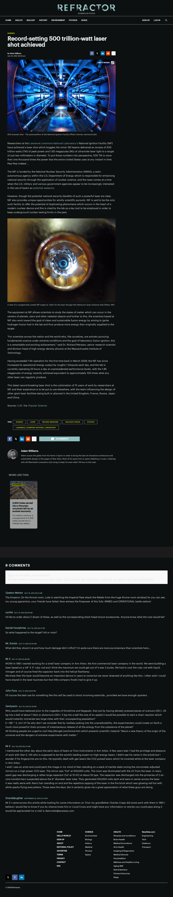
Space (88, 854)
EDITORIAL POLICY (65, 847)
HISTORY (43, 20)
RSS (58, 866)
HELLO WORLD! (64, 836)
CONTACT (61, 862)
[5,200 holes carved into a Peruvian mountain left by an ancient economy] (23, 490)
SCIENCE (89, 832)
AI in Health (119, 847)
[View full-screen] (112, 62)
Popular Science (37, 405)
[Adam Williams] (15, 53)
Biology (88, 839)
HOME (8, 20)
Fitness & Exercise (122, 873)
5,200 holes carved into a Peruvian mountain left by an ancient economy (22, 507)
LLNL (20, 405)
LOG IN (157, 20)
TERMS (60, 854)
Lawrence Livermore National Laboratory (36, 428)
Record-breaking (50, 422)
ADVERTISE (62, 851)
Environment (17, 485)
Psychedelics (120, 858)
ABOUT (60, 843)
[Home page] (86, 8)
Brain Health (119, 839)
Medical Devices (121, 854)
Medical (88, 847)
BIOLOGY (31, 20)
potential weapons (43, 188)
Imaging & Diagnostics (124, 851)
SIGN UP (146, 20)
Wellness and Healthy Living (126, 862)
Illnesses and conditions (125, 836)
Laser (32, 422)
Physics (90, 422)
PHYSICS (73, 20)
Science (11, 33)
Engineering (147, 836)
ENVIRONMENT (58, 20)
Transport (146, 847)
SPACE (84, 20)
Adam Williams (29, 450)
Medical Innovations (123, 843)
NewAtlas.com (148, 832)
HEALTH (19, 20)
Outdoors (146, 843)
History (88, 843)
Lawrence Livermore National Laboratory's (53, 143)
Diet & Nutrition (120, 870)
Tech (144, 839)
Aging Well (118, 866)
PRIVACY (61, 858)
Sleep (116, 877)
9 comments (59, 439)
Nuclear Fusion (72, 422)
